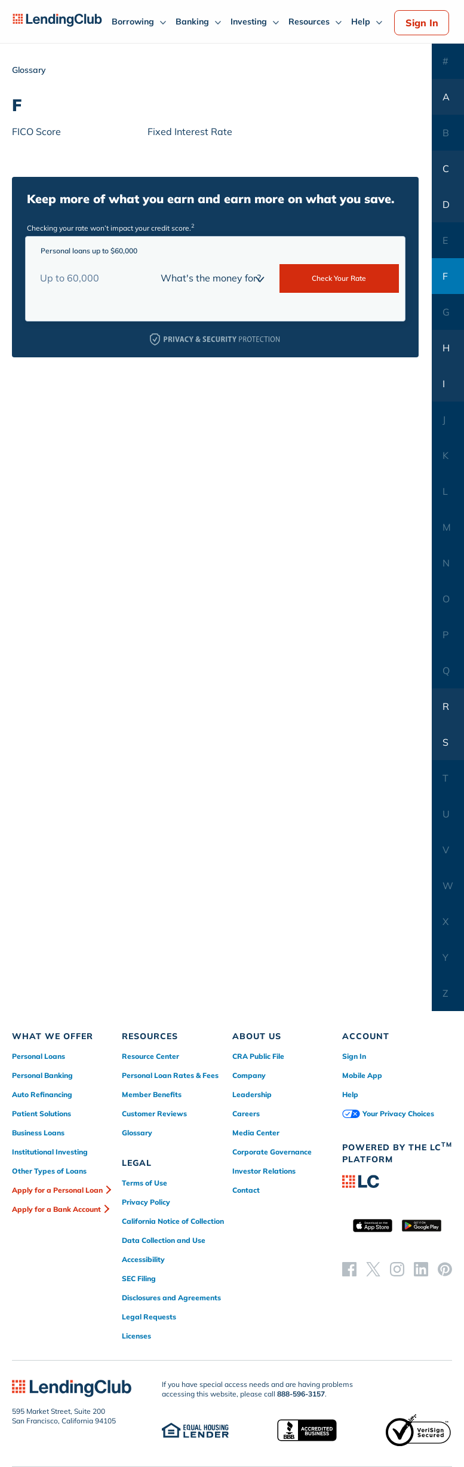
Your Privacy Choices (388, 1113)
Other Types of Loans (49, 1170)
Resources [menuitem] (309, 21)
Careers (246, 1113)
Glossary (137, 1132)
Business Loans (38, 1132)
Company (249, 1075)
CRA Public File (258, 1056)
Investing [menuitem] (249, 21)
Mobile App (362, 1075)
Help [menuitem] (360, 21)
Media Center (255, 1132)
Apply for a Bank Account (56, 1209)
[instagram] (397, 1268)
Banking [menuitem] (192, 21)
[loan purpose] (214, 278)
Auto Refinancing (42, 1094)
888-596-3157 (301, 1393)
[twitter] (373, 1268)
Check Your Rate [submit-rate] (339, 278)
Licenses (136, 1335)
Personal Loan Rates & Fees (170, 1075)
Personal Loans (38, 1056)
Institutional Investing (50, 1151)
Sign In (421, 23)
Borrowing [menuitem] (133, 21)
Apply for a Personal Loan (57, 1190)
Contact (246, 1190)
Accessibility (143, 1259)
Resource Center (150, 1056)
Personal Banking (42, 1075)
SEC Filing (139, 1278)
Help (350, 1094)
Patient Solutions (41, 1113)
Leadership (252, 1094)
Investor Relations (264, 1170)
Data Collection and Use (163, 1240)
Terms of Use (144, 1182)
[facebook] (349, 1268)
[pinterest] (445, 1268)
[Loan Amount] (93, 278)
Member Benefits (152, 1094)
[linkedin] (421, 1268)
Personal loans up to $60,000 (89, 250)
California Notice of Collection (173, 1221)
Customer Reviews (154, 1113)
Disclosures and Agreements (171, 1297)
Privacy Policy (146, 1202)
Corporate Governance (272, 1151)
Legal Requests (149, 1316)
